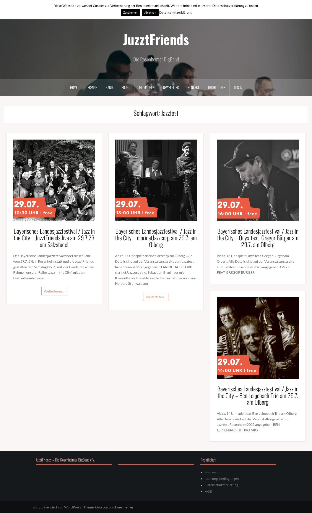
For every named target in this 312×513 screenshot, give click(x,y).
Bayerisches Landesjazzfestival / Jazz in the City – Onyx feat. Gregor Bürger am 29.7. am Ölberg (257, 238)
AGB (208, 491)
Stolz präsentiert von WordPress (56, 507)
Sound (126, 87)
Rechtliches (216, 87)
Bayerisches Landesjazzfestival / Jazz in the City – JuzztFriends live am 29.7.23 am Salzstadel (54, 238)
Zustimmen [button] (130, 12)
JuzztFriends (156, 39)
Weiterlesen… (54, 291)
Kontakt (193, 87)
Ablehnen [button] (150, 12)
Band (109, 87)
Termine (91, 87)
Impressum (213, 472)
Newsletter (171, 87)
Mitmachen (146, 87)
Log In (238, 87)
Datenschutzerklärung (221, 485)
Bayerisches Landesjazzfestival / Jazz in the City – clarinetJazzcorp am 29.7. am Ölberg (156, 238)
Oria (98, 507)
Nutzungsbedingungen (222, 478)
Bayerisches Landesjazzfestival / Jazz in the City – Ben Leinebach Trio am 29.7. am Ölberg (257, 395)
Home (73, 87)
